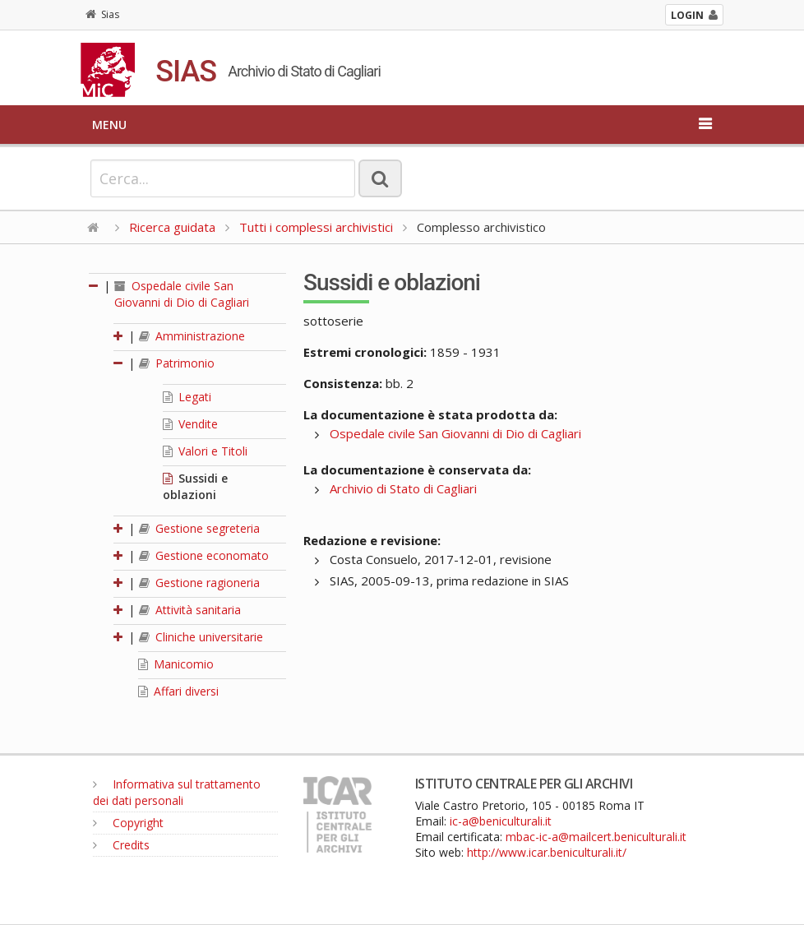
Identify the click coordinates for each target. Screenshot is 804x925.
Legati (187, 397)
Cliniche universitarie (201, 637)
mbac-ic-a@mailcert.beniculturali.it (596, 836)
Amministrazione (192, 336)
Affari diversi (178, 691)
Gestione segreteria (199, 528)
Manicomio (176, 664)
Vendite (190, 424)
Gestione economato (204, 555)
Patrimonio (177, 363)
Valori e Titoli (205, 451)
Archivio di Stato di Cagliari (403, 488)
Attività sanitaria (190, 609)
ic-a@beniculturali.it (501, 821)
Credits (121, 845)
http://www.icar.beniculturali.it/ (546, 852)
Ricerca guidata (172, 227)
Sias (102, 14)
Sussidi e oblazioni (195, 486)
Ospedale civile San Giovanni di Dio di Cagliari (181, 294)
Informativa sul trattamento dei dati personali (177, 792)
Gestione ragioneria (199, 582)
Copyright (128, 822)
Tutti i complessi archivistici (316, 227)
